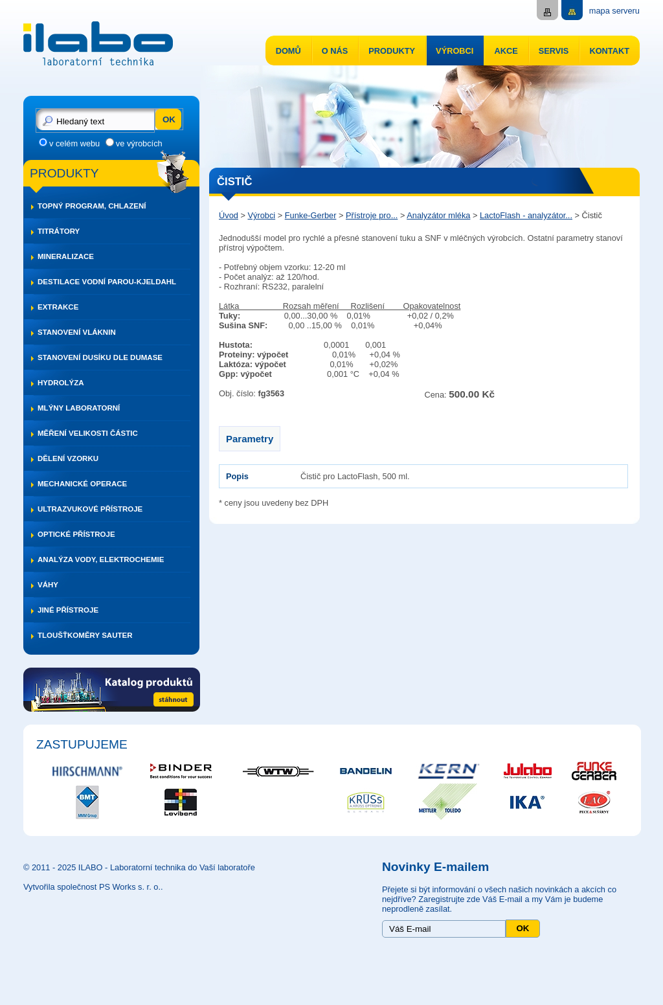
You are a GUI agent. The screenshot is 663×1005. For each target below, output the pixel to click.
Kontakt (609, 51)
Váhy (48, 585)
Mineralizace (66, 256)
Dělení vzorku (68, 458)
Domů (288, 51)
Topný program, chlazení (92, 206)
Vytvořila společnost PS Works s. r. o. (92, 887)
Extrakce (58, 307)
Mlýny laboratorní (79, 408)
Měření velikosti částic (88, 433)
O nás (335, 51)
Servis (554, 51)
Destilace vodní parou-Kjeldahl (107, 282)
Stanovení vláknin (77, 332)
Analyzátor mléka (438, 215)
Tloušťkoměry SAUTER (85, 635)
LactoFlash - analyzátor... (526, 215)
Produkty (391, 51)
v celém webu (74, 143)
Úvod (228, 215)
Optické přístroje (76, 534)
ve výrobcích (139, 143)
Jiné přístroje (68, 610)
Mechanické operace (82, 484)
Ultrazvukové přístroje (90, 509)
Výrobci (454, 51)
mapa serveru (614, 11)
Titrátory (59, 231)
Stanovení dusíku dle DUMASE (100, 357)
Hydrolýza (61, 383)
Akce (505, 51)
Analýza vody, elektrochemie (101, 559)
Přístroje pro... (372, 215)
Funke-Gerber (311, 215)
